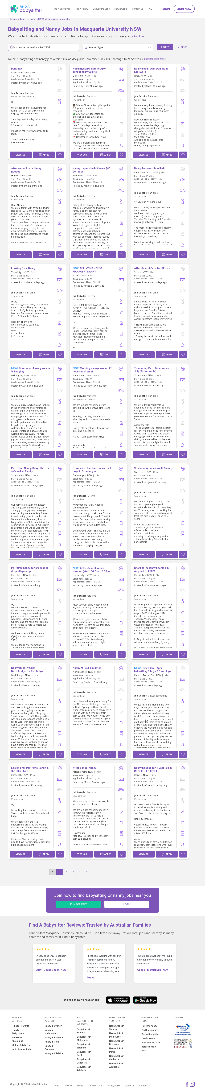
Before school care (148, 1048)
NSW (41, 19)
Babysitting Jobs (101, 9)
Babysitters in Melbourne (84, 1038)
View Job (20, 155)
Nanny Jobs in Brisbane (116, 1043)
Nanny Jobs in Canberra (116, 1058)
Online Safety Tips (21, 1045)
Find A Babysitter (61, 9)
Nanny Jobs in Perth (116, 1050)
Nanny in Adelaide (54, 1053)
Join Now (184, 9)
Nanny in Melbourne (50, 1032)
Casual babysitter (150, 1034)
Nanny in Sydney (53, 1026)
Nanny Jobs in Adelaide (116, 1065)
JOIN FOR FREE (78, 904)
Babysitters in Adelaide (84, 1069)
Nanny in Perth (52, 1041)
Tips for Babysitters (18, 1032)
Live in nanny (148, 1038)
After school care (150, 1042)
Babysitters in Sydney (84, 1031)
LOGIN (127, 904)
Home (13, 19)
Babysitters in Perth (84, 1053)
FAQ (150, 9)
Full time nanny (149, 1026)
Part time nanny (149, 1030)
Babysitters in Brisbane (84, 1046)
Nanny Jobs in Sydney (116, 1028)
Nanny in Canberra (49, 1048)
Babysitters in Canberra (84, 1061)
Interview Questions (17, 1039)
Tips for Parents (20, 1026)
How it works (121, 9)
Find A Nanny (81, 9)
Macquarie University (58, 19)
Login (165, 9)
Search (23, 19)
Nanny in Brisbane (54, 1037)
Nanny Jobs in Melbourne (116, 1035)
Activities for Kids (21, 1049)
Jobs (33, 19)
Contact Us (137, 9)
